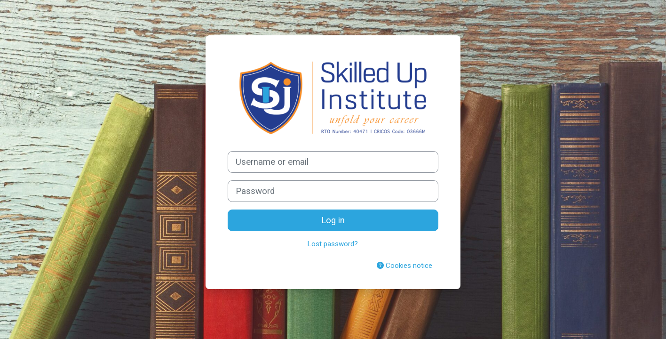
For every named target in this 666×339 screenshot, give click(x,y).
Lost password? (333, 244)
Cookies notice (404, 265)
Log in (333, 220)
